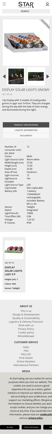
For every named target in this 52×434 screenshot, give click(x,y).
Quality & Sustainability (26, 318)
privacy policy (35, 418)
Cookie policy (26, 332)
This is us (26, 311)
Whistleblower (26, 336)
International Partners (26, 365)
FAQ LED (26, 354)
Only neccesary (31, 427)
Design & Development (26, 314)
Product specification (26, 125)
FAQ (26, 350)
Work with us (26, 325)
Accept (10, 427)
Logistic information (26, 130)
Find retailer (26, 357)
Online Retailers (26, 361)
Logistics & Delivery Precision (26, 321)
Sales (26, 347)
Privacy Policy (26, 329)
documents (26, 135)
